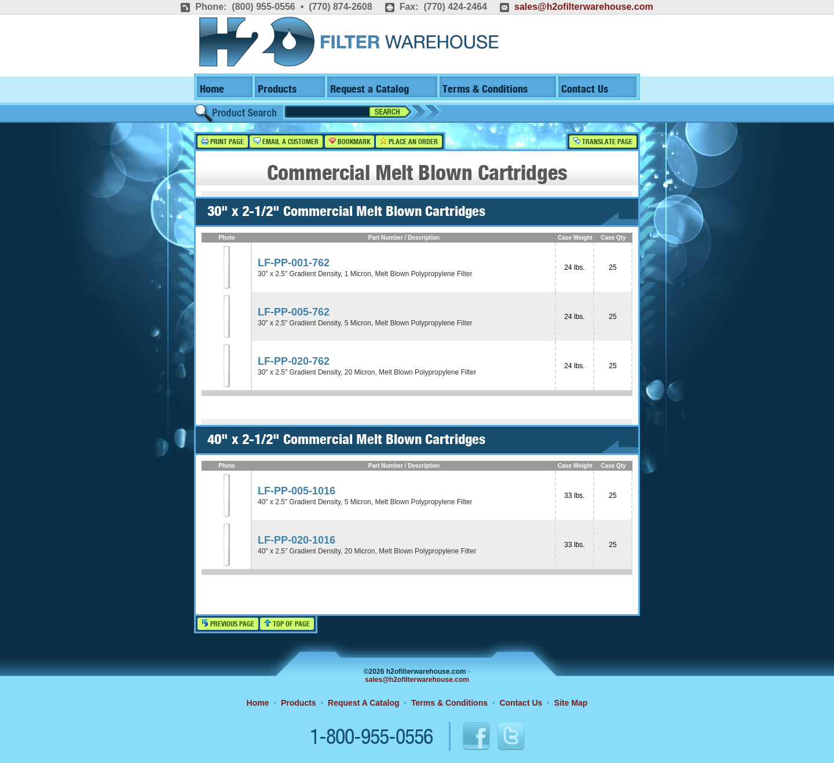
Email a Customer (286, 141)
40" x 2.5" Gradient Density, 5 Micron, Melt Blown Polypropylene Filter (365, 502)
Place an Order (409, 141)
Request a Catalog (369, 89)
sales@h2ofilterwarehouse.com (583, 7)
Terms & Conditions (485, 89)
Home (212, 89)
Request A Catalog (363, 702)
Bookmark (349, 141)
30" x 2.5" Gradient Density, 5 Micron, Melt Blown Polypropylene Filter (365, 323)
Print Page (223, 141)
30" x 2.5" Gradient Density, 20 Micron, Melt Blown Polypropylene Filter (367, 372)
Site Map (571, 702)
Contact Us (584, 89)
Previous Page (228, 623)
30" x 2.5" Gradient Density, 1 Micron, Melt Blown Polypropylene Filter (365, 274)
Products (277, 89)
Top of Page (287, 623)
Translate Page (602, 141)
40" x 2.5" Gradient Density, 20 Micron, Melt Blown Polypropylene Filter (367, 551)
